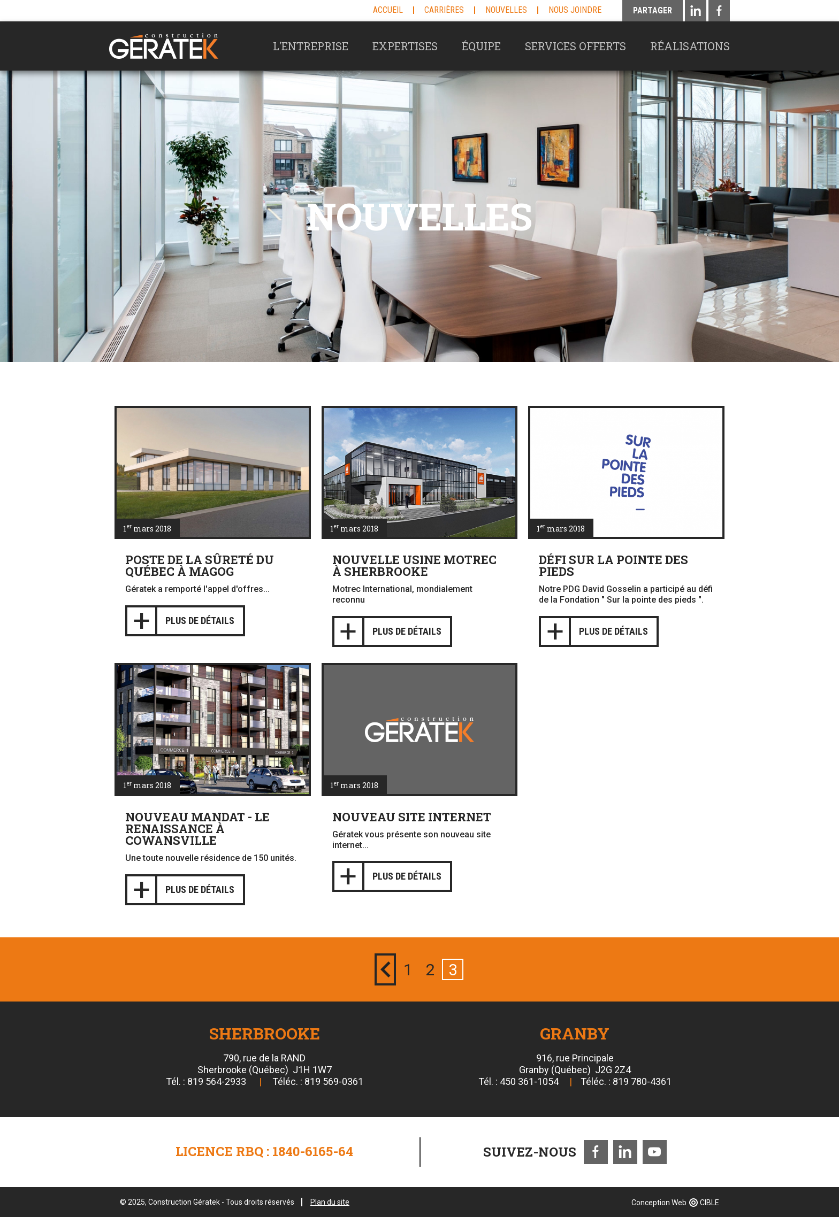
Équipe (481, 46)
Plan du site (329, 1202)
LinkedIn (625, 1152)
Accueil (388, 10)
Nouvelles (506, 10)
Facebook (596, 1152)
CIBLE (709, 1202)
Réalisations (690, 46)
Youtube (655, 1152)
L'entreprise (310, 46)
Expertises (405, 46)
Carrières (444, 10)
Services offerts (575, 46)
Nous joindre (574, 10)
